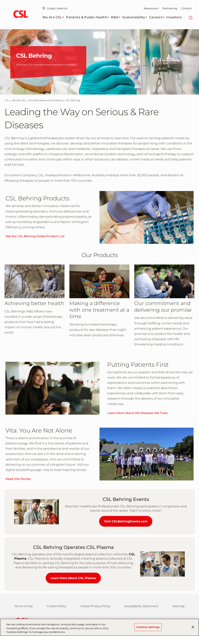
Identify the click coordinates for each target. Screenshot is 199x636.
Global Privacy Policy (95, 606)
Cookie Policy (56, 606)
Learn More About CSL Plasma (73, 578)
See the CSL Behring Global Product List (35, 236)
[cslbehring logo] (20, 14)
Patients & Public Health (88, 17)
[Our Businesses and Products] (45, 100)
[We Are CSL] (18, 100)
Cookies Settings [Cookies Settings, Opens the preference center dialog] (148, 628)
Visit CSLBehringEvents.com (126, 521)
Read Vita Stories (18, 479)
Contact (186, 8)
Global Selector (55, 8)
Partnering (169, 8)
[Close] (193, 628)
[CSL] (6, 100)
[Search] (190, 17)
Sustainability (135, 17)
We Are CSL (54, 17)
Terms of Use (23, 606)
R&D (116, 17)
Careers (158, 17)
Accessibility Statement (141, 606)
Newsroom (151, 8)
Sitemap (178, 606)
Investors (174, 17)
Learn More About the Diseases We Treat (137, 413)
